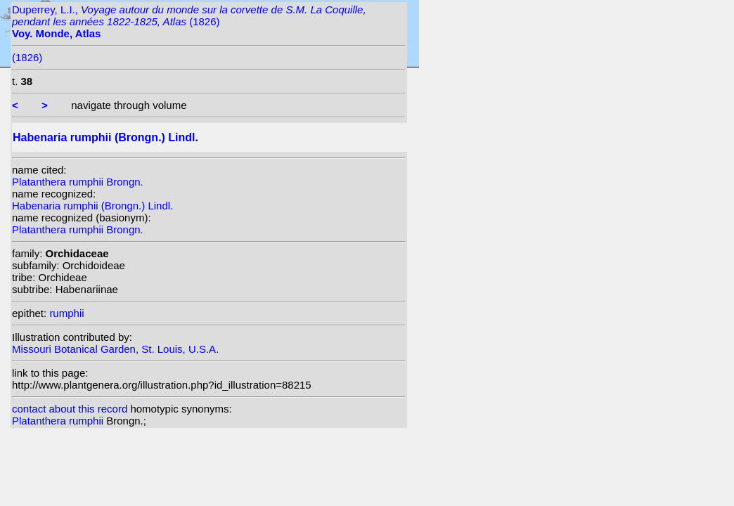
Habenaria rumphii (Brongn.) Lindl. (92, 206)
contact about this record (69, 409)
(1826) (27, 57)
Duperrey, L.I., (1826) (189, 21)
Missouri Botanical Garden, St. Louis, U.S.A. (115, 349)
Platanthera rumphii (59, 421)
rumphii (66, 313)
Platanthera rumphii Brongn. (77, 182)
